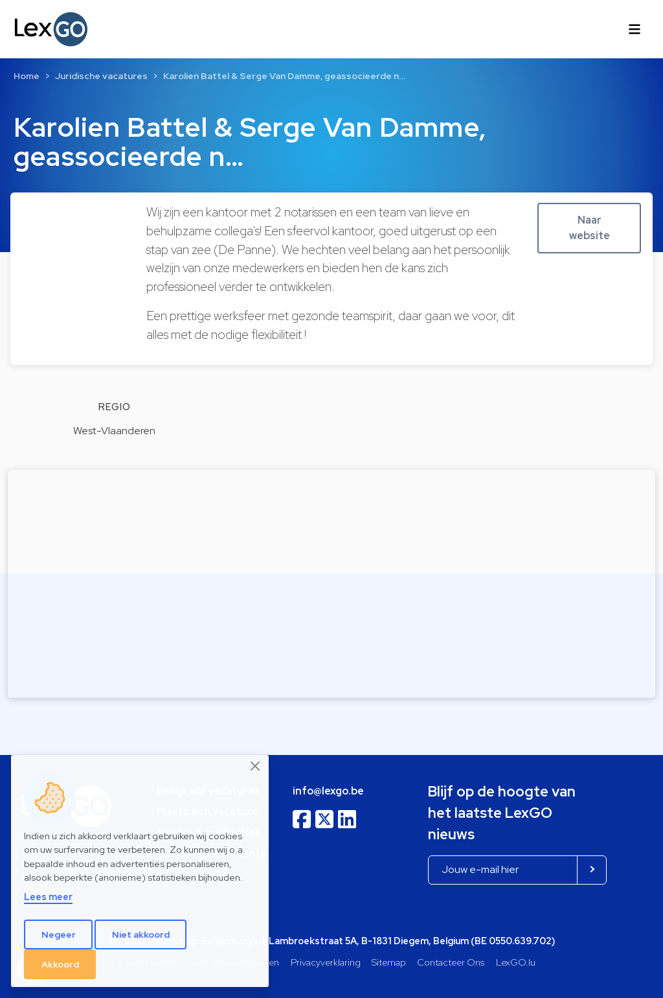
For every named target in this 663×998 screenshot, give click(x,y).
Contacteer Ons (450, 962)
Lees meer (48, 896)
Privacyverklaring (326, 962)
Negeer (58, 934)
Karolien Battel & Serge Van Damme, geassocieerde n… (284, 76)
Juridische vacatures (101, 76)
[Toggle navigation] (634, 29)
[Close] (255, 766)
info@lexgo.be (328, 791)
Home (26, 76)
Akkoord (60, 964)
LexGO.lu (515, 962)
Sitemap (389, 962)
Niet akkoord (141, 934)
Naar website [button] (589, 227)
